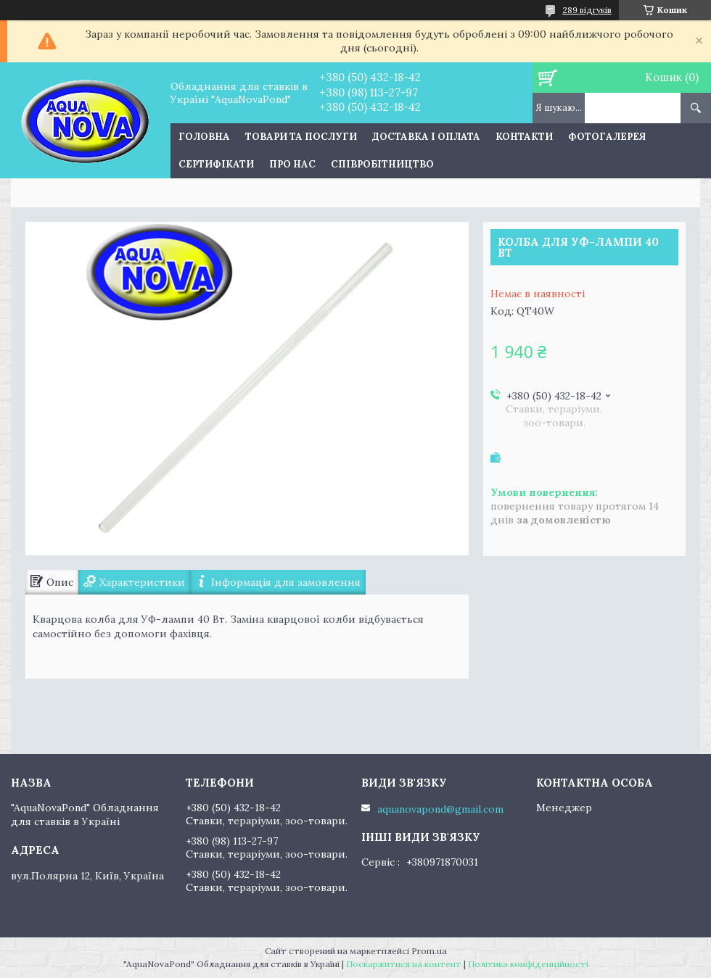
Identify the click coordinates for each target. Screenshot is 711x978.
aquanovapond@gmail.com (440, 809)
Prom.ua (429, 950)
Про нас (292, 164)
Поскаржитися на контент (403, 963)
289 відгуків (587, 9)
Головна (204, 136)
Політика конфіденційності (528, 963)
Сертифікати (216, 164)
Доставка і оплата (426, 136)
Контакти (524, 136)
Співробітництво (382, 164)
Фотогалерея (607, 136)
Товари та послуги (301, 136)
